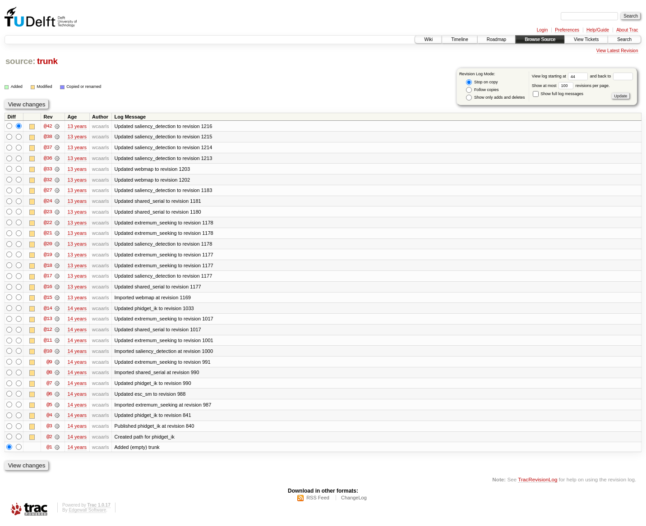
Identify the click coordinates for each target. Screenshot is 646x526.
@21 (48, 234)
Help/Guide (597, 29)
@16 (48, 288)
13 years (77, 126)
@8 (49, 375)
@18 (48, 266)
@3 (49, 429)
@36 (48, 158)
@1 (49, 450)
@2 (49, 440)
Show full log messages (558, 93)
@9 (49, 364)
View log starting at (561, 76)
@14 (48, 310)
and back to (611, 76)
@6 (49, 396)
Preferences (567, 29)
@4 (49, 418)
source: (20, 61)
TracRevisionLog (537, 483)
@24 (48, 202)
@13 (48, 321)
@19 (48, 256)
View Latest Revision (617, 50)
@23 (48, 212)
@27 (48, 191)
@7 (49, 385)
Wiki (428, 39)
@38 (48, 137)
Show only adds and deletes (495, 98)
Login (542, 29)
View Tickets (586, 39)
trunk (47, 61)
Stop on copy (482, 82)
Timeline (459, 39)
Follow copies (482, 90)
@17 (48, 277)
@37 (48, 147)
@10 (48, 353)
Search (624, 39)
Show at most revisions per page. (571, 85)
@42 (48, 126)
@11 (48, 342)
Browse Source (540, 39)
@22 (48, 223)
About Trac (627, 29)
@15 (48, 299)
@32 (48, 180)
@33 (48, 169)
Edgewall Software (87, 514)
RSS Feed (317, 501)
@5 (49, 407)
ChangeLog (354, 501)
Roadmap (496, 39)
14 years (77, 310)
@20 (48, 245)
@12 (48, 331)
